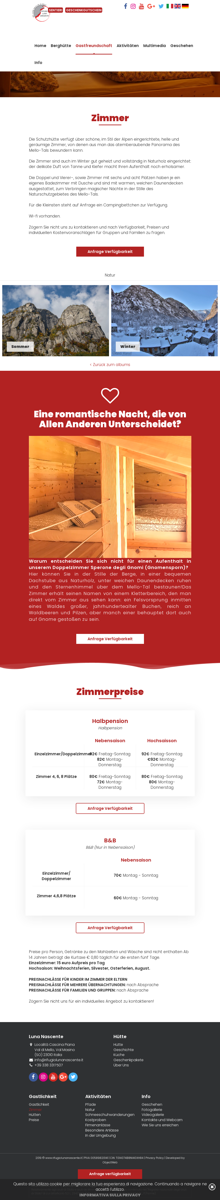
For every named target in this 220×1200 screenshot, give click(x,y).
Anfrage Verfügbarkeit (110, 251)
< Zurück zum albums (110, 364)
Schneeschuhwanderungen (109, 1114)
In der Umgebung (100, 1135)
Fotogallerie (152, 1109)
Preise (34, 1119)
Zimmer (35, 1109)
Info (38, 67)
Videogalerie (153, 1114)
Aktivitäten (128, 50)
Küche (119, 1054)
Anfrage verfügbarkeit (110, 1173)
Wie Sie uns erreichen (160, 1125)
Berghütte (61, 50)
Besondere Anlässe (102, 1130)
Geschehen (181, 50)
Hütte (118, 1044)
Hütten (35, 1114)
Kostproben (95, 1119)
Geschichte (123, 1049)
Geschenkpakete (128, 1060)
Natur (90, 1109)
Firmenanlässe (97, 1125)
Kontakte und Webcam (162, 1119)
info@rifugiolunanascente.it (59, 1060)
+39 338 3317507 (49, 1065)
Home (40, 50)
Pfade (90, 1104)
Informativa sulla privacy (110, 1195)
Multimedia (154, 50)
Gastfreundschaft (94, 50)
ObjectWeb (110, 1162)
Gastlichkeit (39, 1104)
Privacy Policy (155, 1158)
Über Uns (121, 1065)
